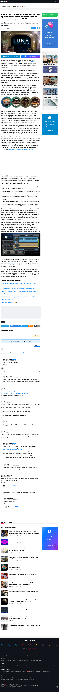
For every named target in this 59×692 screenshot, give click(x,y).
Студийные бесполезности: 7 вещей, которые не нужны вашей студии (19, 288)
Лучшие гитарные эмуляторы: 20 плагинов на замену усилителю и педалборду (49, 85)
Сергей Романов (8, 349)
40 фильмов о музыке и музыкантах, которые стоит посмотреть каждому (48, 96)
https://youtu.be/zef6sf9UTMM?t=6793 (29, 352)
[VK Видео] (30, 645)
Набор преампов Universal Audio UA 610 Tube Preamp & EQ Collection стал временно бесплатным (20, 316)
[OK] (50, 645)
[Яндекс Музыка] (36, 645)
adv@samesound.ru (31, 649)
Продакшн (10, 535)
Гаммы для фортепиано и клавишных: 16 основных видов (49, 64)
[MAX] (16, 645)
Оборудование (11, 552)
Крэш (8, 422)
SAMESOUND (11, 684)
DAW (32, 61)
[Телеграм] (2, 645)
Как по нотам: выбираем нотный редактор (49, 74)
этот (35, 685)
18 (19, 569)
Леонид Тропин (7, 368)
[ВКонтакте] (9, 645)
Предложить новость (49, 14)
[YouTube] (23, 645)
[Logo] (4, 1)
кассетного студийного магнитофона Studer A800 (20, 149)
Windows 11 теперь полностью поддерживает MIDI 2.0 (23, 609)
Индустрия (11, 560)
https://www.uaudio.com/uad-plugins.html (12, 449)
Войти (37, 335)
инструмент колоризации (7, 127)
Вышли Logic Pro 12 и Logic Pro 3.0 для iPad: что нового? (12, 310)
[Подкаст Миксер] (43, 645)
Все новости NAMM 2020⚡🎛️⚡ (10, 302)
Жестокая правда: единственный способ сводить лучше (24, 541)
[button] (32, 28)
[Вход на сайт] (56, 1)
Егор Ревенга (9, 359)
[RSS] (57, 645)
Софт (10, 620)
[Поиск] (58, 1)
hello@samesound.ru (33, 648)
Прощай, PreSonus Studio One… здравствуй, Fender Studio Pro (13, 313)
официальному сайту (11, 263)
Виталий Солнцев (8, 475)
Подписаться (49, 130)
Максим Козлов (9, 376)
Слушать (49, 43)
